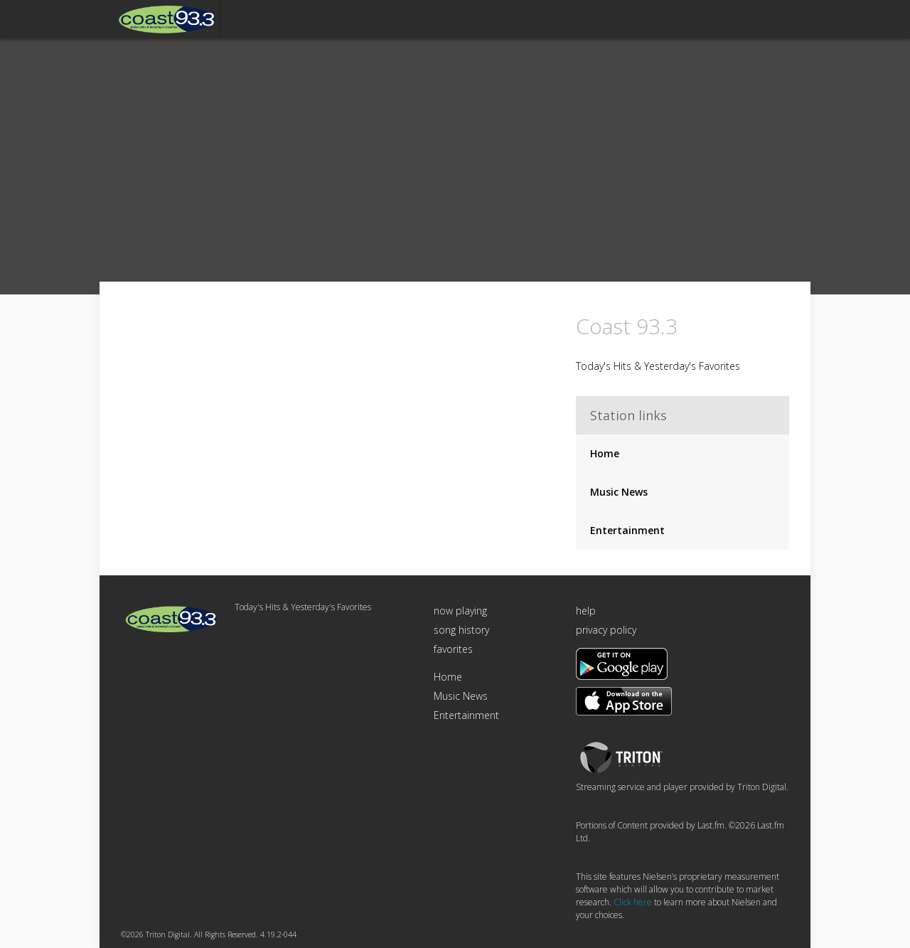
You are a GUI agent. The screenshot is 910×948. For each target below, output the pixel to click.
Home (604, 453)
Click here (633, 902)
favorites (453, 649)
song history (461, 630)
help (586, 610)
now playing (460, 610)
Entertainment (627, 530)
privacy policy (606, 630)
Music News (619, 492)
